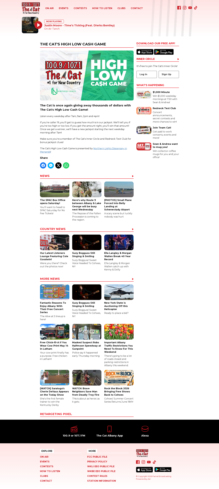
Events (63, 8)
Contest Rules (97, 476)
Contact (137, 8)
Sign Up (166, 74)
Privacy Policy (97, 461)
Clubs (121, 8)
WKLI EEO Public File (100, 466)
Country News (53, 229)
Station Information (101, 481)
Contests (80, 8)
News (45, 176)
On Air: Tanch (52, 28)
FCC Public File (97, 456)
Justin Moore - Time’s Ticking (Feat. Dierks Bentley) (79, 25)
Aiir (149, 479)
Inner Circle (145, 59)
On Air (49, 8)
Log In (143, 74)
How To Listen (102, 8)
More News (50, 278)
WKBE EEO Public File (101, 471)
